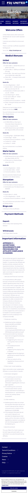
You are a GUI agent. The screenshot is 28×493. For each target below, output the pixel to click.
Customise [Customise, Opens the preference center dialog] (14, 491)
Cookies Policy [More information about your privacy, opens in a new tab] (5, 485)
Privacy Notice (7, 453)
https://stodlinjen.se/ (15, 50)
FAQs (3, 462)
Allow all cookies (14, 488)
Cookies (4, 456)
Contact (5, 447)
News (4, 459)
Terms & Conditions (8, 450)
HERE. (16, 109)
